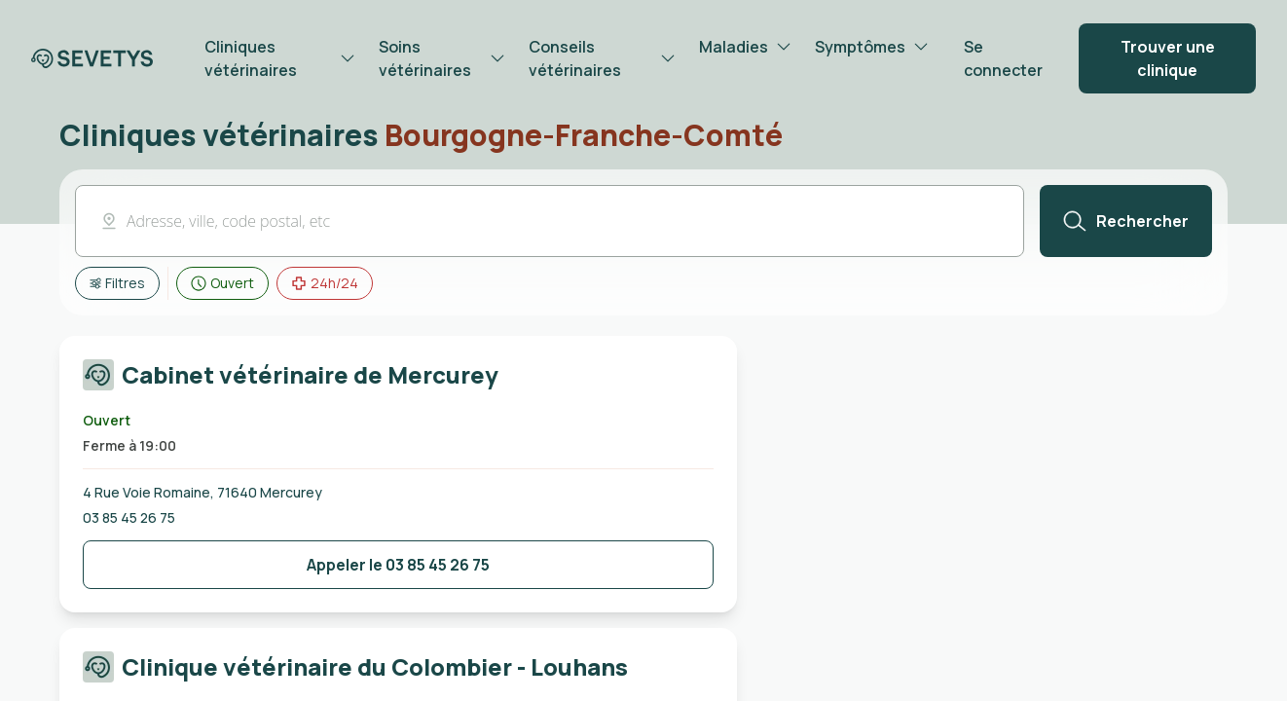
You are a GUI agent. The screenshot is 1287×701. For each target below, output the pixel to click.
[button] (549, 221)
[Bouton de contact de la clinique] (398, 564)
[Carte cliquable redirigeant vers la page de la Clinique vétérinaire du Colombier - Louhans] (398, 670)
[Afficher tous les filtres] (117, 283)
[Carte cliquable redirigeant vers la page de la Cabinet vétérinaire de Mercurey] (398, 378)
